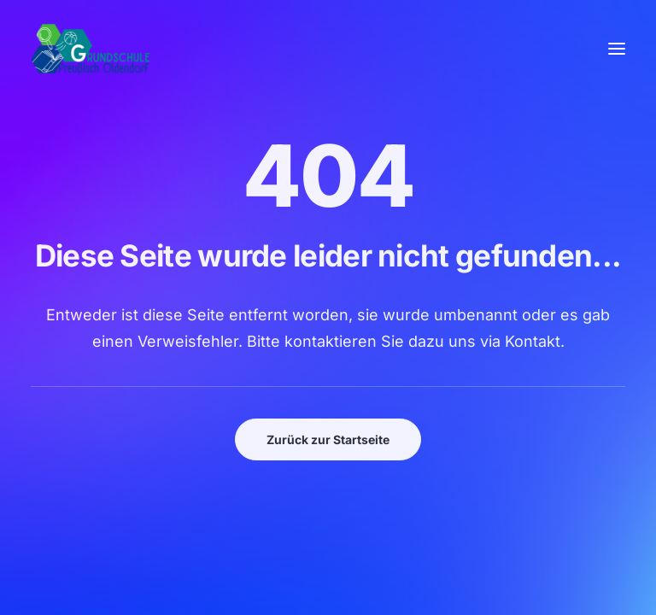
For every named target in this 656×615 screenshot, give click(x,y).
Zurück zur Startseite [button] (328, 439)
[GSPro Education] (90, 48)
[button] (616, 48)
